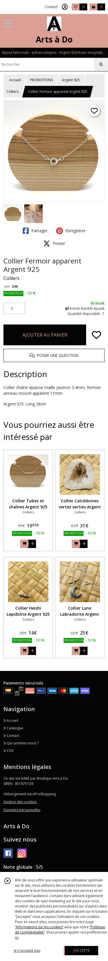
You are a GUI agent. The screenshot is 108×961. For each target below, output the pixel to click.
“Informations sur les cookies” (39, 927)
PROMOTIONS (41, 80)
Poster (54, 243)
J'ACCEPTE (81, 950)
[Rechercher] (101, 64)
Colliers (12, 91)
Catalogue (13, 728)
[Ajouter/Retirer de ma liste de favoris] (96, 335)
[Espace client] (65, 7)
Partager (35, 230)
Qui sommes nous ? (21, 743)
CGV (8, 750)
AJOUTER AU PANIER (44, 335)
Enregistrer (71, 230)
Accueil (15, 80)
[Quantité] (14, 308)
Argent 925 (71, 80)
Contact (51, 6)
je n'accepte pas (27, 950)
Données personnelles (21, 809)
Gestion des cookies (20, 801)
